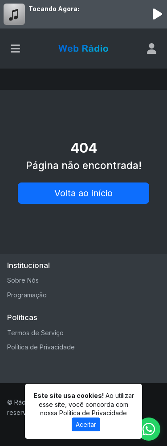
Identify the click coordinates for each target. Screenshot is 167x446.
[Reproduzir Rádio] (157, 14)
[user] (152, 48)
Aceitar (86, 424)
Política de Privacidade (41, 347)
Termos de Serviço (35, 333)
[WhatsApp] (148, 429)
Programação (27, 295)
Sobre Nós (23, 280)
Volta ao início (83, 193)
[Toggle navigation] (15, 48)
